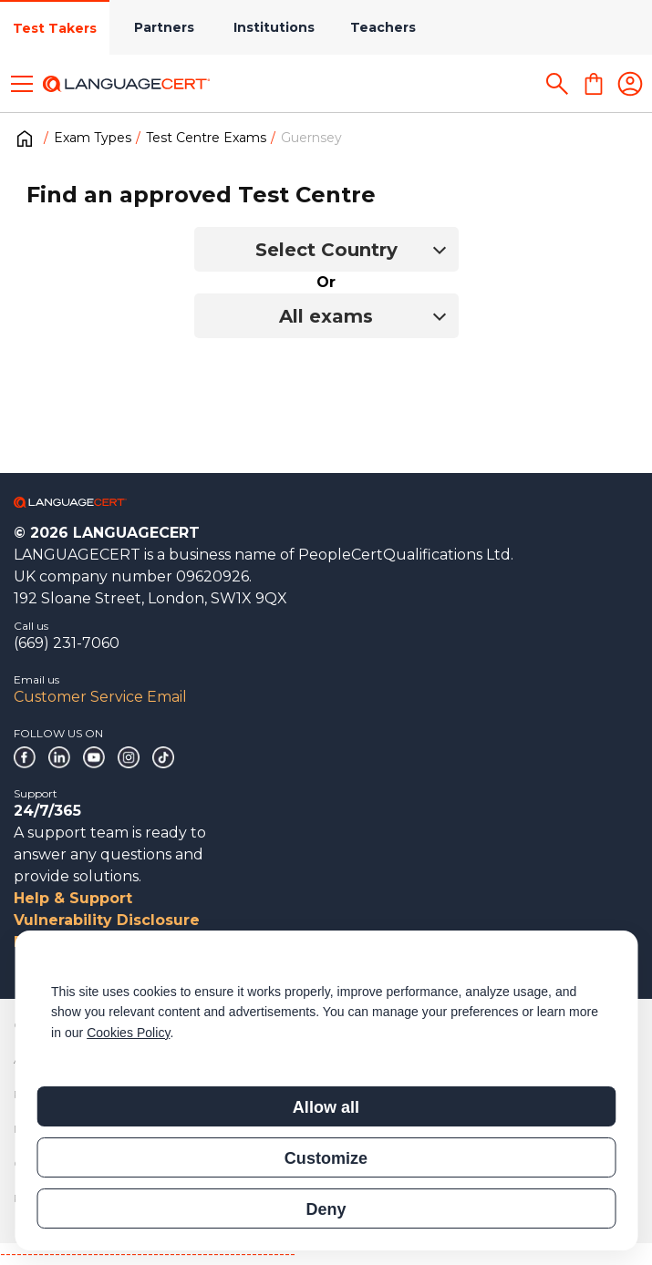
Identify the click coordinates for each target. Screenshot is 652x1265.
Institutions (274, 27)
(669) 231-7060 (66, 643)
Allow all (326, 1107)
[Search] (557, 83)
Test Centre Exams (206, 137)
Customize (326, 1158)
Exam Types (92, 137)
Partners (164, 27)
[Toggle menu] (21, 83)
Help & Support (73, 898)
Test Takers (55, 28)
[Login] (630, 83)
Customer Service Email (100, 696)
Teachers (383, 27)
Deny (325, 1209)
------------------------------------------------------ (147, 1253)
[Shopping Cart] (593, 83)
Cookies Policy (128, 1032)
